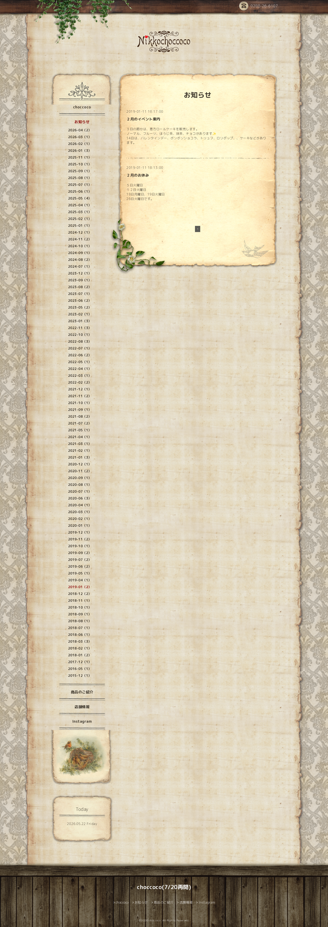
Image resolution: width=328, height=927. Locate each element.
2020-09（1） (80, 478)
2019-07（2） (80, 559)
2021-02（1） (80, 450)
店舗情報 (82, 706)
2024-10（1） (80, 246)
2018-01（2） (80, 655)
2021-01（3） (80, 457)
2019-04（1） (80, 580)
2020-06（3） (80, 498)
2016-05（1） (80, 669)
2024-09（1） (80, 253)
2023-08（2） (80, 287)
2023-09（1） (80, 280)
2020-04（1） (80, 505)
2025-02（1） (80, 219)
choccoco (82, 107)
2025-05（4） (80, 198)
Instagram (82, 721)
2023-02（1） (80, 314)
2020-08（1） (80, 484)
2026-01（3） (80, 150)
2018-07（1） (80, 628)
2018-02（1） (80, 648)
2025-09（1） (80, 171)
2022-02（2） (80, 382)
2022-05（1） (80, 362)
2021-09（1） (80, 409)
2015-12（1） (80, 675)
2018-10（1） (80, 607)
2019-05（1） (80, 573)
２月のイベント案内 (143, 119)
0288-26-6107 (258, 6)
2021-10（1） (80, 403)
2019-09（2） (80, 553)
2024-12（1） (80, 232)
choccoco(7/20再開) (164, 887)
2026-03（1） (80, 137)
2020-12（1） (80, 464)
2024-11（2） (80, 239)
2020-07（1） (80, 491)
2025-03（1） (80, 212)
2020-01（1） (80, 525)
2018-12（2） (80, 594)
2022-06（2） (80, 355)
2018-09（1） (80, 614)
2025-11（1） (80, 157)
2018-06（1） (80, 634)
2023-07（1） (80, 294)
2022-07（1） (80, 348)
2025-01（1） (80, 225)
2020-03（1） (80, 512)
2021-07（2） (80, 423)
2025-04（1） (80, 205)
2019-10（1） (80, 546)
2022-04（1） (80, 369)
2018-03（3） (80, 641)
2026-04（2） (80, 130)
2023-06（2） (80, 300)
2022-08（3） (80, 341)
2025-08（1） (80, 178)
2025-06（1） (80, 191)
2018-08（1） (80, 621)
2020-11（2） (80, 471)
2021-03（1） (80, 444)
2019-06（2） (80, 566)
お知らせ (82, 121)
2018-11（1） (80, 600)
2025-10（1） (80, 164)
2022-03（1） (80, 375)
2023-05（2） (80, 307)
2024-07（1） (80, 266)
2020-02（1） (80, 519)
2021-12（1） (80, 389)
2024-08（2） (80, 259)
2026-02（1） (80, 144)
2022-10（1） (80, 334)
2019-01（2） (80, 587)
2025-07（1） (80, 184)
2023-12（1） (80, 273)
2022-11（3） (80, 328)
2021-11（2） (80, 396)
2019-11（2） (80, 539)
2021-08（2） (80, 416)
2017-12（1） (80, 662)
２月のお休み (137, 175)
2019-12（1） (80, 532)
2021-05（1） (80, 430)
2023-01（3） (80, 321)
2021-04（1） (80, 437)
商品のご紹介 (82, 692)
